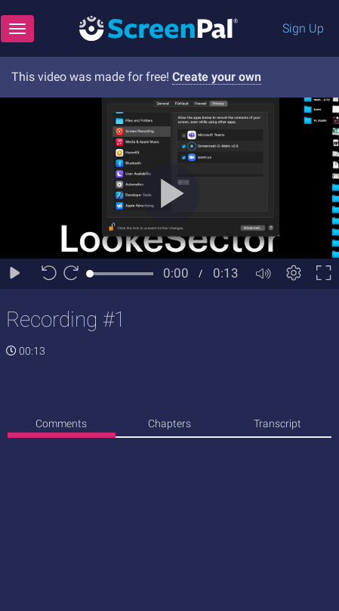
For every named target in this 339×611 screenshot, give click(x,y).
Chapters (169, 423)
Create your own (216, 77)
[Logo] (158, 27)
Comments (61, 423)
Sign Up (303, 28)
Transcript (277, 423)
